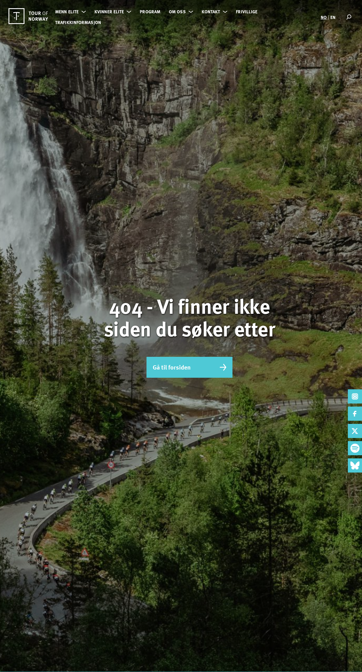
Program (150, 11)
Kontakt (211, 11)
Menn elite (67, 11)
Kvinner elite (109, 11)
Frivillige (246, 11)
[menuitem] (324, 17)
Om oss (177, 11)
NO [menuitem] (324, 17)
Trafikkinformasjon (78, 22)
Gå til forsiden (189, 367)
